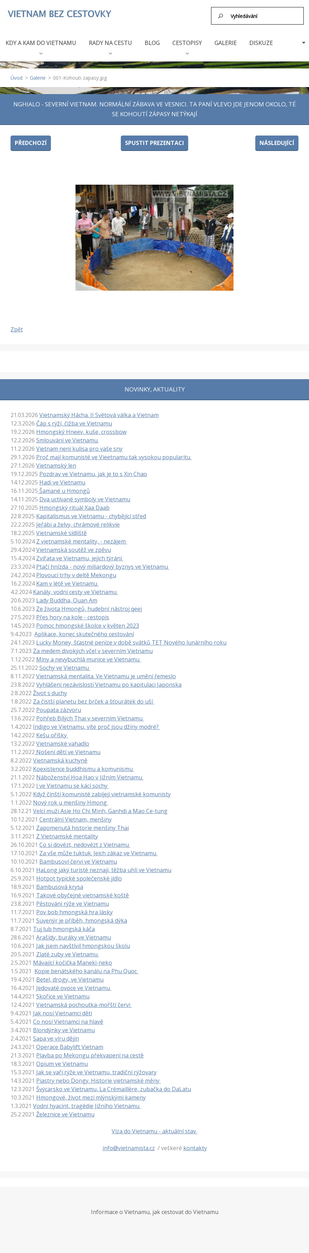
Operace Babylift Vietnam (69, 1044)
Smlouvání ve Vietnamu (67, 437)
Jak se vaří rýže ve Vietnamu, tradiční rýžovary (96, 1069)
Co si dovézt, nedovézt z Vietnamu (84, 841)
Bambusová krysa (59, 884)
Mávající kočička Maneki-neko (72, 959)
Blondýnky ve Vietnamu (64, 1027)
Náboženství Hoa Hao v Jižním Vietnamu (90, 774)
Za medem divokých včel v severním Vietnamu (93, 648)
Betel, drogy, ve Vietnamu (70, 976)
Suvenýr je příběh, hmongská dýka (81, 917)
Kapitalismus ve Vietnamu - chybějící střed (91, 513)
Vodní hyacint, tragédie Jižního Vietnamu (87, 1103)
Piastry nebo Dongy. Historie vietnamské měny (98, 1077)
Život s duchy (50, 690)
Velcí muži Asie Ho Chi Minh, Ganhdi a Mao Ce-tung (100, 808)
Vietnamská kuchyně (60, 757)
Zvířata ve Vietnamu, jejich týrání (79, 555)
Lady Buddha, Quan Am (66, 597)
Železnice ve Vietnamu (65, 1111)
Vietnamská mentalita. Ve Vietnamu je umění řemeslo (106, 673)
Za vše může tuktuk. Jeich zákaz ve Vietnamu (98, 850)
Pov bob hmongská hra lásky (74, 909)
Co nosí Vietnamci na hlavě (68, 1018)
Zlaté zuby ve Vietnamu (67, 951)
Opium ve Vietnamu (62, 1060)
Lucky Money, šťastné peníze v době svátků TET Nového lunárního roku (131, 639)
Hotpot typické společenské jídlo (79, 875)
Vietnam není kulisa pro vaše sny (79, 445)
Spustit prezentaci (154, 140)
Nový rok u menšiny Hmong (70, 799)
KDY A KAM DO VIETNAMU (41, 43)
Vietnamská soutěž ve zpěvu (73, 546)
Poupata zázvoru (58, 707)
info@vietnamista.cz (129, 1145)
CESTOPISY (187, 43)
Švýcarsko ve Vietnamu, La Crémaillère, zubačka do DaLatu (113, 1086)
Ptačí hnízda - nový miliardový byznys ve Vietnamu (102, 563)
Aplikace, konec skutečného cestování (84, 631)
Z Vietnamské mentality (67, 833)
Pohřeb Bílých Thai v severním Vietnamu (90, 715)
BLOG (152, 40)
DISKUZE (261, 40)
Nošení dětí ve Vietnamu (67, 749)
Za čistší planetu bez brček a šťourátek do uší (93, 698)
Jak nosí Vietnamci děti (62, 1010)
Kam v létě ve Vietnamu (67, 580)
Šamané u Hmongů (64, 488)
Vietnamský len (56, 462)
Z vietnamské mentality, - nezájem (81, 538)
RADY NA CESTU (110, 43)
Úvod (16, 74)
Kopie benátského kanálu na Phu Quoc (86, 968)
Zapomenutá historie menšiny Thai (82, 825)
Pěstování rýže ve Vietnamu (72, 900)
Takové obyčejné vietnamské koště (82, 892)
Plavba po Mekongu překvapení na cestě (90, 1052)
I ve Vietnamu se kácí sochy (72, 782)
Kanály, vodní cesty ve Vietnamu (75, 589)
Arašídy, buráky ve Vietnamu (73, 934)
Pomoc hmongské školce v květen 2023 (87, 622)
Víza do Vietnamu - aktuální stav (154, 1128)
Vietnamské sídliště (61, 530)
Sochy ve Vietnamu (64, 664)
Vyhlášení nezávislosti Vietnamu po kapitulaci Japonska (109, 681)
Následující (276, 140)
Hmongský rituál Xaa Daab (74, 504)
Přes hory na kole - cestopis (72, 614)
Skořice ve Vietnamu (63, 993)
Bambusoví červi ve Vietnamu (78, 858)
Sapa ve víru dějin (56, 1035)
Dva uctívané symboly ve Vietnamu (84, 496)
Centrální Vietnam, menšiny (75, 816)
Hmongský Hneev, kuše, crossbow (81, 429)
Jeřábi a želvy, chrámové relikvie (78, 521)
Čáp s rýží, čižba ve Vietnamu (74, 420)
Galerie (38, 74)
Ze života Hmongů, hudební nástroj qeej (89, 605)
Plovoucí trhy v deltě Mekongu (76, 572)
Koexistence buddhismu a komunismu (83, 766)
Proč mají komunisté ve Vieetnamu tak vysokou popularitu (114, 454)
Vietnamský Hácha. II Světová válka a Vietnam (99, 412)
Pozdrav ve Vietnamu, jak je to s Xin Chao (93, 471)
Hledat (221, 15)
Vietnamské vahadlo (62, 740)
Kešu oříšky (52, 732)
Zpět (17, 326)
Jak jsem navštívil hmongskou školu (83, 943)
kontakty (195, 1145)
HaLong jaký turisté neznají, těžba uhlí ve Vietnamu (103, 867)
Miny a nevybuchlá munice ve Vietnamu (88, 656)
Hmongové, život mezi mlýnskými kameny (91, 1094)
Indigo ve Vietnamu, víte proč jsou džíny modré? (96, 723)
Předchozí (31, 140)
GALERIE (226, 40)
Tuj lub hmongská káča (64, 926)
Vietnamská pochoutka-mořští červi (84, 1001)
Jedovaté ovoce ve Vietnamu (73, 985)
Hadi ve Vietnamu (62, 479)
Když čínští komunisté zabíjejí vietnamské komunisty (102, 791)
